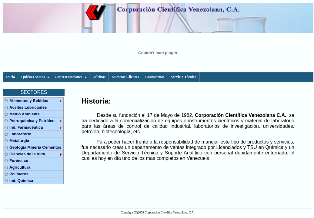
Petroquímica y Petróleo (35, 120)
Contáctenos (154, 77)
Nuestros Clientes (125, 77)
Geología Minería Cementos (35, 147)
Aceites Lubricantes (28, 107)
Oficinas (98, 77)
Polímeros (18, 174)
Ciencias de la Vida (35, 154)
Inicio (10, 77)
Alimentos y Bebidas (35, 100)
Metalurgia (19, 140)
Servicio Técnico (183, 77)
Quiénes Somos (35, 77)
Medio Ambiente (24, 114)
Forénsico (18, 160)
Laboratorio (20, 134)
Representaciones (71, 77)
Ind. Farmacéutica (35, 127)
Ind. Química (21, 180)
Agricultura (19, 167)
